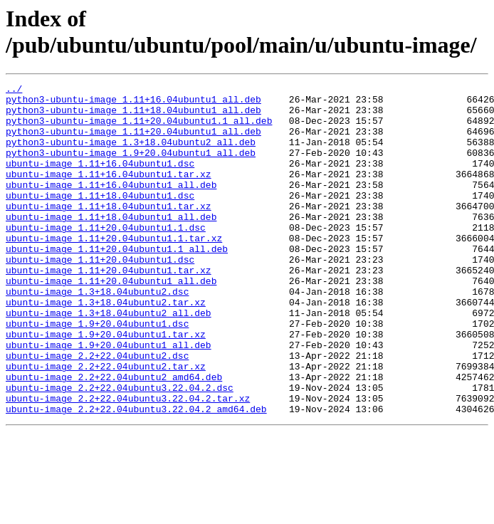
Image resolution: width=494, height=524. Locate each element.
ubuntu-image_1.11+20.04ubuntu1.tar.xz (108, 308)
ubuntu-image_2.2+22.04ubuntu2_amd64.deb (114, 436)
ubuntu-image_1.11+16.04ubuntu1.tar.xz (108, 193)
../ (14, 90)
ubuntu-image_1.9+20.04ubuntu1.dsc (97, 372)
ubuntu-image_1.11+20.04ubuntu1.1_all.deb (117, 282)
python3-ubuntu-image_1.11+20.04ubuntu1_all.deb (133, 141)
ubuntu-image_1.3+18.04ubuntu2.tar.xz (106, 346)
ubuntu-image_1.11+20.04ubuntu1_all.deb (111, 321)
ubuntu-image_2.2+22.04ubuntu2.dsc (97, 410)
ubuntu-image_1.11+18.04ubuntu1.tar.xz (108, 231)
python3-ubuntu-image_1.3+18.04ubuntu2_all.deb (131, 154)
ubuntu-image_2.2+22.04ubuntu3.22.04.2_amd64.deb (136, 474)
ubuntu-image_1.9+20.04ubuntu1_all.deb (108, 398)
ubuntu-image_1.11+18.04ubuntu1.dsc (100, 218)
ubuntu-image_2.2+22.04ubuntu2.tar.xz (106, 423)
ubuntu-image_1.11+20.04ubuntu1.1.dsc (106, 257)
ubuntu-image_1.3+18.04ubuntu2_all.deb (108, 359)
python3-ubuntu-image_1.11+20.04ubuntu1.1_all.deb (139, 128)
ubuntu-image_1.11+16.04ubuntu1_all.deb (111, 205)
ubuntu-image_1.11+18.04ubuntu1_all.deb (111, 244)
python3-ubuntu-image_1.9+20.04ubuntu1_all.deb (131, 167)
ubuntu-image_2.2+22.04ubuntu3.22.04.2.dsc (119, 449)
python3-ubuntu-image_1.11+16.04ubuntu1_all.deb (133, 103)
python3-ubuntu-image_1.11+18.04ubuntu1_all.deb (133, 116)
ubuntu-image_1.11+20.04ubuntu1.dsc (100, 295)
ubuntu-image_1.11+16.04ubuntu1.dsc (100, 180)
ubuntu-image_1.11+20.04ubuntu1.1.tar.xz (114, 269)
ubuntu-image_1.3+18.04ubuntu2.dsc (97, 334)
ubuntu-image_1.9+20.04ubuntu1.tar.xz (106, 385)
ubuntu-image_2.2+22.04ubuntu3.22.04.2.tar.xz (128, 462)
